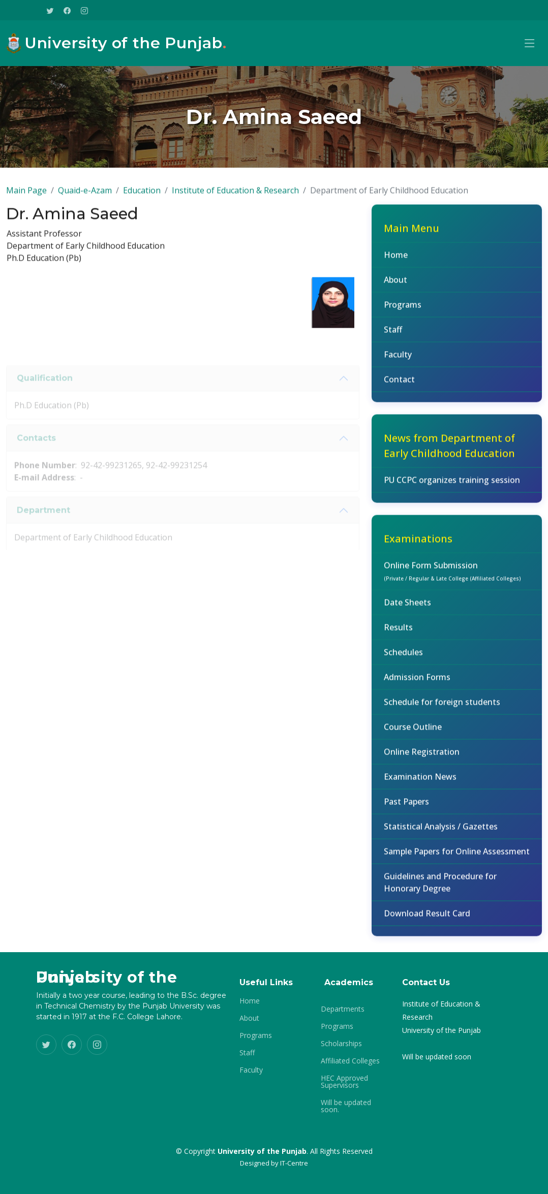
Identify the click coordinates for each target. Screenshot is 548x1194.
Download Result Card (427, 919)
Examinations (418, 545)
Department (43, 528)
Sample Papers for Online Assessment (457, 857)
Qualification (45, 396)
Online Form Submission (452, 577)
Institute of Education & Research (235, 196)
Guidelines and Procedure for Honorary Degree (440, 888)
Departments (342, 1009)
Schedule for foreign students (442, 708)
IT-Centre (294, 1163)
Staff (393, 335)
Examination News (420, 783)
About (395, 286)
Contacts (36, 456)
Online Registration (422, 758)
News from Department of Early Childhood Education (449, 451)
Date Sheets (407, 608)
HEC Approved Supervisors (344, 1082)
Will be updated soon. (346, 1106)
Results (398, 633)
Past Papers (406, 807)
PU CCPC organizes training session (452, 486)
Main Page (26, 196)
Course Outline (413, 733)
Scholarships (341, 1043)
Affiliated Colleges (350, 1060)
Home (396, 261)
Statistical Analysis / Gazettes (441, 832)
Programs (402, 311)
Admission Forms (417, 683)
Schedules (403, 658)
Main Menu (411, 234)
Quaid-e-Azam (85, 196)
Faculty (398, 360)
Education (142, 196)
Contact (399, 385)
